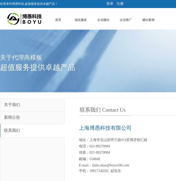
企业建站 (103, 20)
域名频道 (81, 20)
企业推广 (126, 20)
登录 (109, 4)
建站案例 (148, 20)
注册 (120, 4)
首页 (58, 20)
